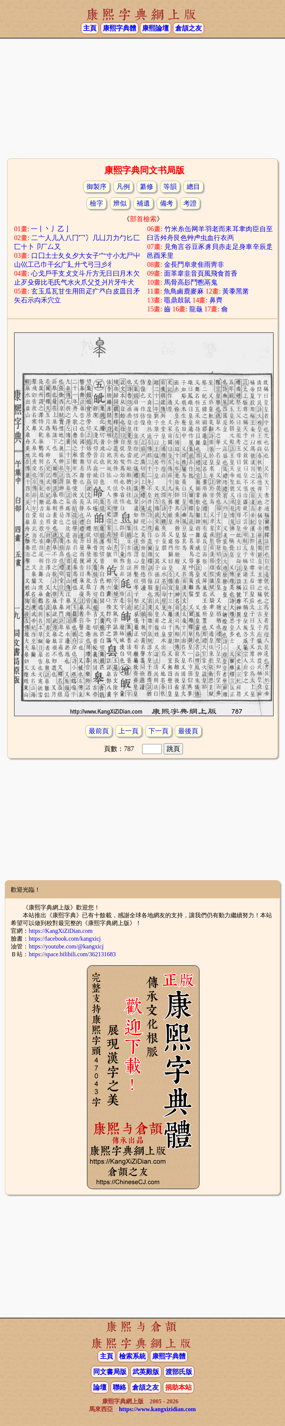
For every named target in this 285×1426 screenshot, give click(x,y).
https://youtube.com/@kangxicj (66, 946)
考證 (190, 203)
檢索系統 (132, 1356)
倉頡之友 (188, 28)
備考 (166, 203)
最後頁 (188, 731)
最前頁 (99, 731)
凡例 (123, 186)
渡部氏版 (179, 1372)
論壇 (100, 1387)
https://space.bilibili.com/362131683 (72, 954)
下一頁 (158, 731)
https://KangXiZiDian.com (60, 931)
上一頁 (128, 731)
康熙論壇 (155, 28)
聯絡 (119, 1387)
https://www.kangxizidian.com (157, 1409)
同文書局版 (110, 1372)
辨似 (120, 203)
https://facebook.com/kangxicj (65, 938)
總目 (193, 186)
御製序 (96, 186)
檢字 (96, 203)
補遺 (143, 203)
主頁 (89, 28)
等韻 (170, 186)
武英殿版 (145, 1372)
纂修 (146, 186)
